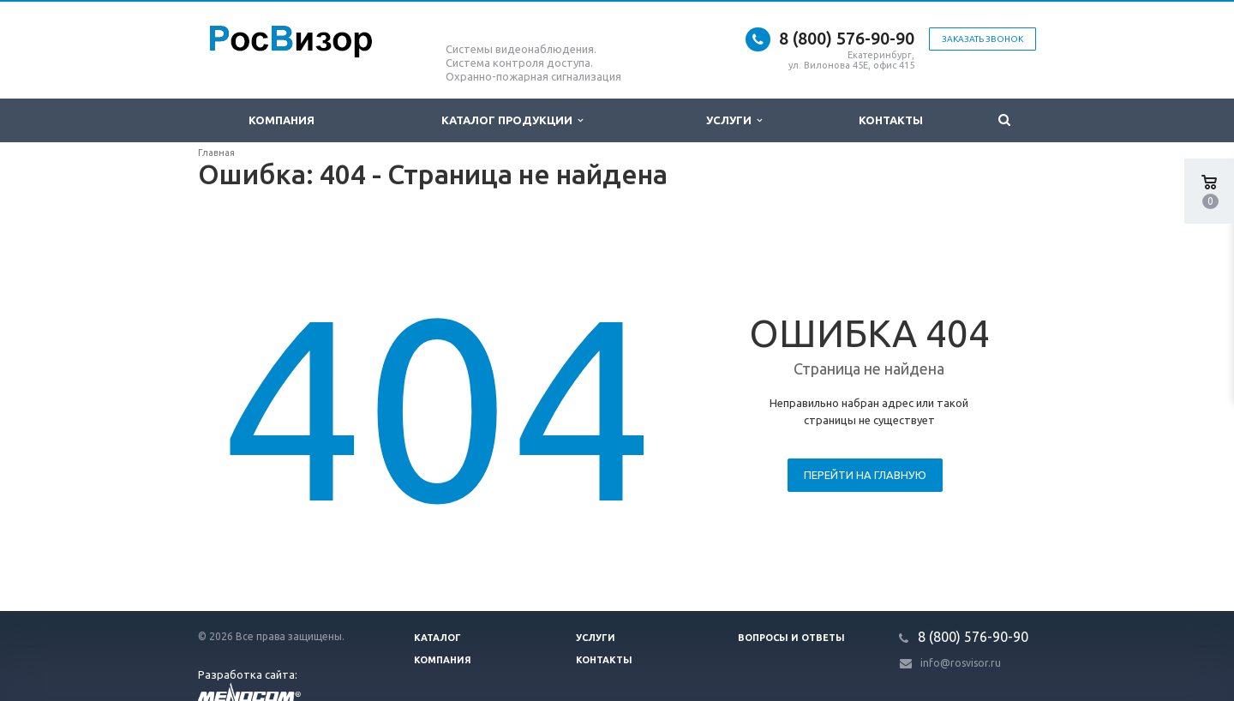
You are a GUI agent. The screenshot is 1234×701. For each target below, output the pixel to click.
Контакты (891, 120)
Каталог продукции (512, 120)
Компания (281, 120)
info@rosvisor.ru (960, 662)
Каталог (437, 637)
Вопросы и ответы (791, 637)
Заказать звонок (982, 39)
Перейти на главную (865, 475)
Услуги (734, 120)
